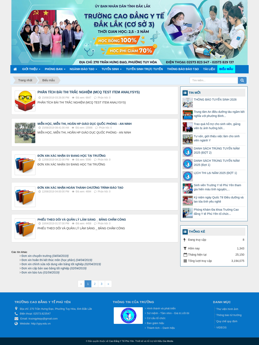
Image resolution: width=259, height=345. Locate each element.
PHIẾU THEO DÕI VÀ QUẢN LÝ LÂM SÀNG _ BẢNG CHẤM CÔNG (82, 219)
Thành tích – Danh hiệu (161, 327)
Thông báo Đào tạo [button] (183, 69)
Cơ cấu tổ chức (156, 318)
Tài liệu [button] (209, 69)
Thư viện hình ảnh (227, 309)
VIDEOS (221, 327)
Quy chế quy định (226, 321)
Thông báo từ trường (228, 315)
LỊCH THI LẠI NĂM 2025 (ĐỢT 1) (215, 173)
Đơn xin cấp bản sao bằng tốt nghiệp (54, 268)
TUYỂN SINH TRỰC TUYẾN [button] (144, 69)
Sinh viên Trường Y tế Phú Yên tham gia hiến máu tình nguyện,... (217, 187)
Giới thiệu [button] (31, 70)
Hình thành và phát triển (161, 308)
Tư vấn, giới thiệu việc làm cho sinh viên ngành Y (217, 138)
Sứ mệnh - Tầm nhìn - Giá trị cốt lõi (168, 313)
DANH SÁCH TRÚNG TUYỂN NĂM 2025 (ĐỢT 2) (217, 150)
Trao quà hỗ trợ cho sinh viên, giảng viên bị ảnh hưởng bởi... (217, 126)
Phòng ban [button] (55, 70)
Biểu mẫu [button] (226, 69)
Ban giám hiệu (155, 323)
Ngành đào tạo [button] (83, 70)
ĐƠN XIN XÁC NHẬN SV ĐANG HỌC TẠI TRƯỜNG (72, 155)
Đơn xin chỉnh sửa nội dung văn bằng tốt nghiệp (61, 264)
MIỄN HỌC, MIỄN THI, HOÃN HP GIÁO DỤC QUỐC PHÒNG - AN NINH (85, 123)
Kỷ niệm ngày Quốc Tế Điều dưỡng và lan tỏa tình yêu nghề (219, 199)
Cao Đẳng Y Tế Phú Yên (121, 341)
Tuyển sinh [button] (112, 70)
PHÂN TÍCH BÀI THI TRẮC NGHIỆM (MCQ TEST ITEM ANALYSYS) (89, 92)
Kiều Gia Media (165, 341)
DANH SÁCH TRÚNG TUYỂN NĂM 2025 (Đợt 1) (217, 162)
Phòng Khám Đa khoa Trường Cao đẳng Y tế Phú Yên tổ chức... (216, 211)
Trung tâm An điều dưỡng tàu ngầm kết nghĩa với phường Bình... (219, 114)
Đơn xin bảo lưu (40, 272)
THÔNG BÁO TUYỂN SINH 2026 (215, 99)
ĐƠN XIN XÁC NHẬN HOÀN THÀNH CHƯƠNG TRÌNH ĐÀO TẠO (80, 187)
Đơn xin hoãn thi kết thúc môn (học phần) (57, 260)
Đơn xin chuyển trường (45, 256)
